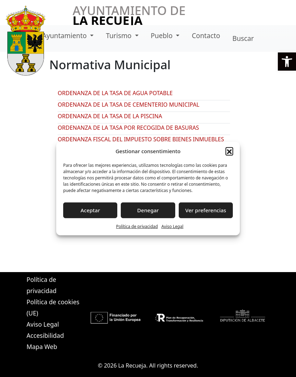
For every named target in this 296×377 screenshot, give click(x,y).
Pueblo (163, 35)
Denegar (148, 210)
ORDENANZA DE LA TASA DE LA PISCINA (110, 116)
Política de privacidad (137, 226)
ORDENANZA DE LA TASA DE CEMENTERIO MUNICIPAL (128, 104)
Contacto (206, 35)
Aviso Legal (172, 226)
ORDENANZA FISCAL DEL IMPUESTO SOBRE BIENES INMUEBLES (141, 139)
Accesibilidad (45, 335)
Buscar (243, 38)
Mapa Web (42, 346)
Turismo (119, 35)
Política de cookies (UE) (53, 307)
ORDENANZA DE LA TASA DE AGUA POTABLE (115, 93)
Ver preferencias (205, 210)
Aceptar (90, 210)
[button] (287, 61)
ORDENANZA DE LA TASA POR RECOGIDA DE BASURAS (128, 127)
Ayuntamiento (65, 35)
